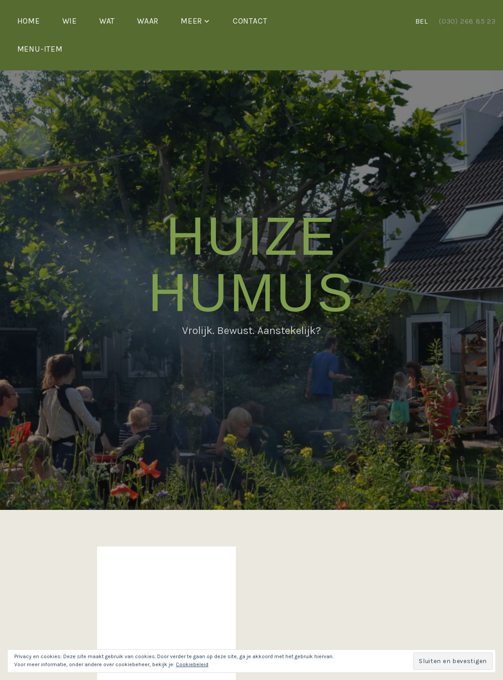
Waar (147, 21)
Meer (191, 21)
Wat (107, 21)
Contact (250, 21)
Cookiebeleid (192, 664)
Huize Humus (251, 264)
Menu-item (40, 49)
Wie (69, 21)
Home (28, 21)
